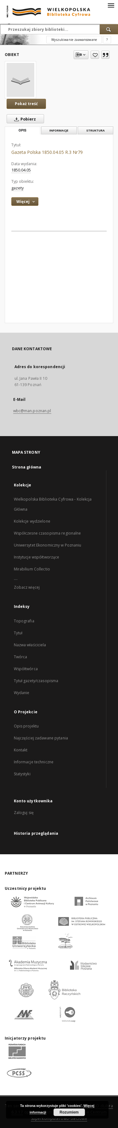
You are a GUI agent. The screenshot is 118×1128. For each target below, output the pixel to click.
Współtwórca (26, 668)
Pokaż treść (26, 103)
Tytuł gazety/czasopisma (36, 680)
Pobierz (24, 119)
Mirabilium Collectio (32, 569)
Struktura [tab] (95, 130)
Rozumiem (69, 1112)
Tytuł (18, 633)
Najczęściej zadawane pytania (41, 738)
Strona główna (27, 467)
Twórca (20, 656)
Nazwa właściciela (30, 645)
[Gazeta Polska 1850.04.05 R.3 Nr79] (20, 80)
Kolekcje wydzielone (32, 521)
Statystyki (22, 774)
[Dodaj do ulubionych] (95, 55)
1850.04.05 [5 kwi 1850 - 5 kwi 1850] (21, 170)
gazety (17, 188)
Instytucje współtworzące (36, 557)
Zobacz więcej (27, 587)
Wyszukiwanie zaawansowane (74, 39)
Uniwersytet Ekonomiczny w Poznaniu (47, 545)
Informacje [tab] (58, 130)
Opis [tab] (22, 130)
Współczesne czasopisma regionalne (47, 533)
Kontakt (21, 750)
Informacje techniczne (34, 762)
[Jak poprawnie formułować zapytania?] (107, 39)
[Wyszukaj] (109, 29)
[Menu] (110, 5)
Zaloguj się (24, 812)
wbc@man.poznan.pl (32, 410)
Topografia (24, 621)
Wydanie (22, 692)
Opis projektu (26, 726)
